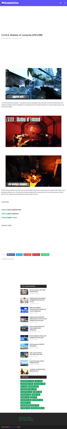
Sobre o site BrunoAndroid (26, 420)
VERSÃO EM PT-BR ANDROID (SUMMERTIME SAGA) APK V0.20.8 (37, 300)
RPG (22, 386)
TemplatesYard (13, 427)
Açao (36, 381)
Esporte (23, 397)
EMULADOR (24, 402)
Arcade (34, 394)
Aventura (32, 386)
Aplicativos (24, 392)
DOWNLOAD (4, 210)
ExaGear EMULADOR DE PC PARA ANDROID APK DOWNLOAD (37, 328)
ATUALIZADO (38, 383)
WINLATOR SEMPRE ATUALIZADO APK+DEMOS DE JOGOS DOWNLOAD (38, 309)
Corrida (36, 392)
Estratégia (36, 400)
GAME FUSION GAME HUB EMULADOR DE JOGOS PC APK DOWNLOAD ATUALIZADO (38, 318)
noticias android (36, 408)
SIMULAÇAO (24, 394)
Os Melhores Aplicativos (28, 405)
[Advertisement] (33, 19)
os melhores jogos (26, 389)
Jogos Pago (24, 400)
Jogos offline (25, 383)
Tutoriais (24, 408)
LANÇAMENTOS (25, 381)
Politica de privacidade (25, 417)
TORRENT (14, 217)
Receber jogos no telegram (26, 419)
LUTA (32, 397)
